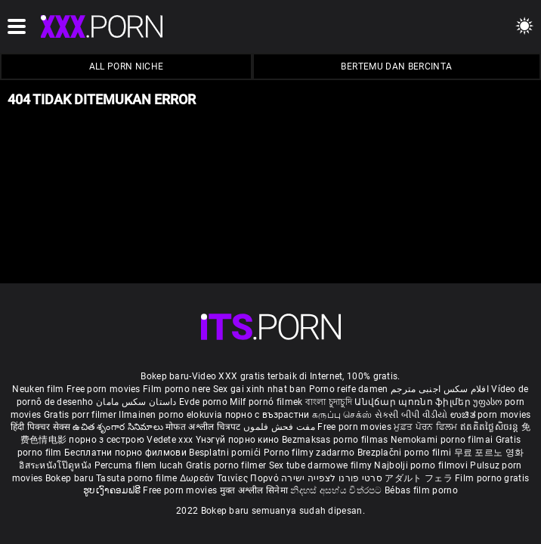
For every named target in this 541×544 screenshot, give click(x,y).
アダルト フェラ (418, 478)
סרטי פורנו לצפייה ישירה (331, 478)
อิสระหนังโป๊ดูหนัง (56, 465)
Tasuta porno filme (138, 478)
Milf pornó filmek (266, 402)
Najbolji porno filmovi (421, 465)
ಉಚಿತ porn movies (490, 415)
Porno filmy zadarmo (310, 452)
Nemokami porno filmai (443, 439)
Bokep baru (69, 478)
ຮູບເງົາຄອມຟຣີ (113, 490)
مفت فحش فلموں (280, 427)
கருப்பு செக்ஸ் (342, 415)
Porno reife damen (348, 389)
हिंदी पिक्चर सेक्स (40, 427)
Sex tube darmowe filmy (321, 465)
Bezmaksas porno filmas (336, 439)
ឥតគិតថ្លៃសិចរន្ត (490, 427)
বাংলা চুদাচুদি (328, 402)
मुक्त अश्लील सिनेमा (255, 490)
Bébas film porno (421, 490)
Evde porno (203, 402)
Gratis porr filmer (81, 415)
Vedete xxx (170, 439)
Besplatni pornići (226, 452)
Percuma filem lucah (140, 465)
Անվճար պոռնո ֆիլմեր (413, 402)
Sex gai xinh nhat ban (259, 389)
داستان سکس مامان (136, 402)
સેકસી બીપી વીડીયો (411, 415)
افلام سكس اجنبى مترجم (440, 389)
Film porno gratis (492, 478)
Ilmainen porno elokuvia (171, 415)
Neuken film (37, 389)
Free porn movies (104, 389)
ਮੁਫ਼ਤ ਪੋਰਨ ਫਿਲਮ (427, 427)
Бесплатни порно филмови (126, 452)
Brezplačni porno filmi (405, 452)
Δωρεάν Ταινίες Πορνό (230, 478)
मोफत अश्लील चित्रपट (204, 427)
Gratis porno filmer (227, 465)
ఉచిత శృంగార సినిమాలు (119, 427)
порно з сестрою (106, 439)
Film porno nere (177, 389)
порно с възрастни (267, 415)
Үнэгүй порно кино (239, 439)
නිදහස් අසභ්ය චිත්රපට (337, 490)
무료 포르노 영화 (489, 452)
